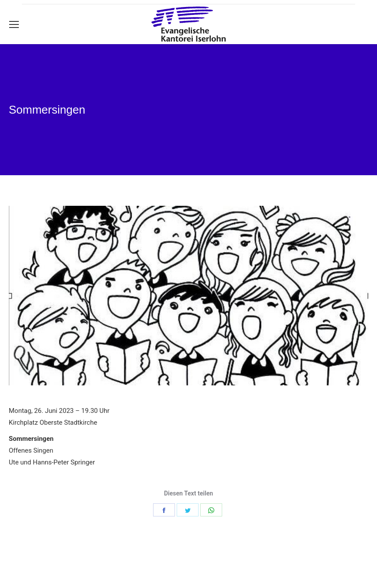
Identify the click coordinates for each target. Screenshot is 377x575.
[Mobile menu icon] (14, 24)
